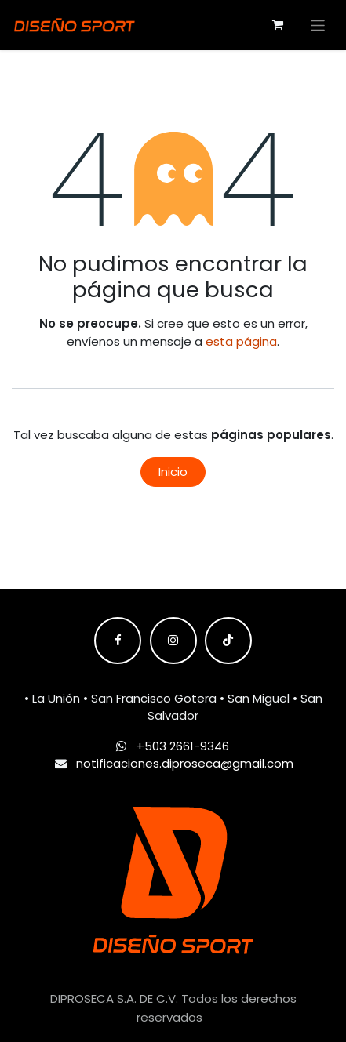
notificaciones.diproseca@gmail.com (184, 763)
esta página (241, 341)
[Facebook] (117, 640)
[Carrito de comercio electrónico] (277, 25)
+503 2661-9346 (183, 746)
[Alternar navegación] (318, 25)
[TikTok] (228, 640)
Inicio (173, 471)
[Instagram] (173, 640)
